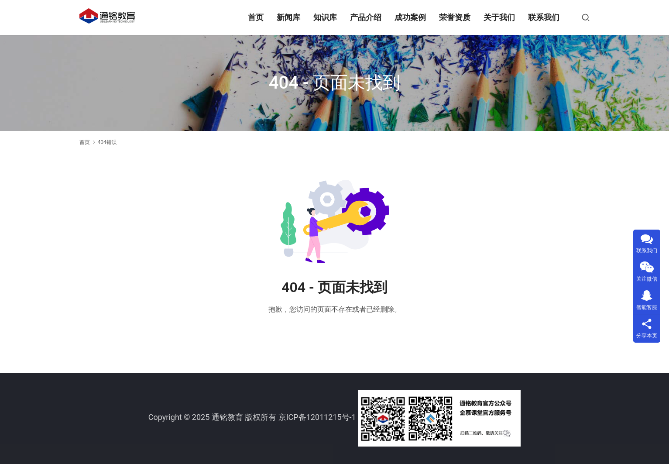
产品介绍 (365, 17)
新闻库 (288, 17)
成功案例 (410, 17)
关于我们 (499, 17)
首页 (256, 17)
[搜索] (585, 17)
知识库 (325, 17)
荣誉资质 (454, 17)
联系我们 (543, 17)
